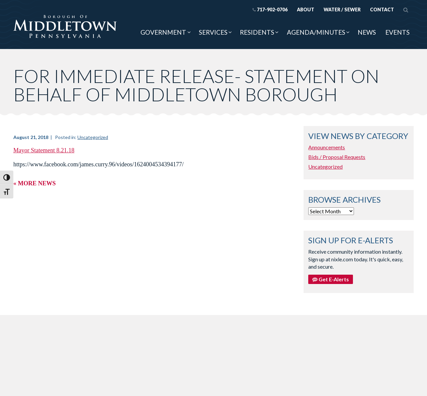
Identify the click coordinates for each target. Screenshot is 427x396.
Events (397, 32)
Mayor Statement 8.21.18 (43, 150)
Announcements (326, 147)
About (305, 9)
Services (213, 32)
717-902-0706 (270, 9)
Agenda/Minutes (316, 32)
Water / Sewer (342, 9)
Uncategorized (92, 137)
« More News (34, 183)
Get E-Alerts (330, 279)
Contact (382, 9)
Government (163, 32)
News (367, 32)
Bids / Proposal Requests (336, 157)
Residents (257, 32)
